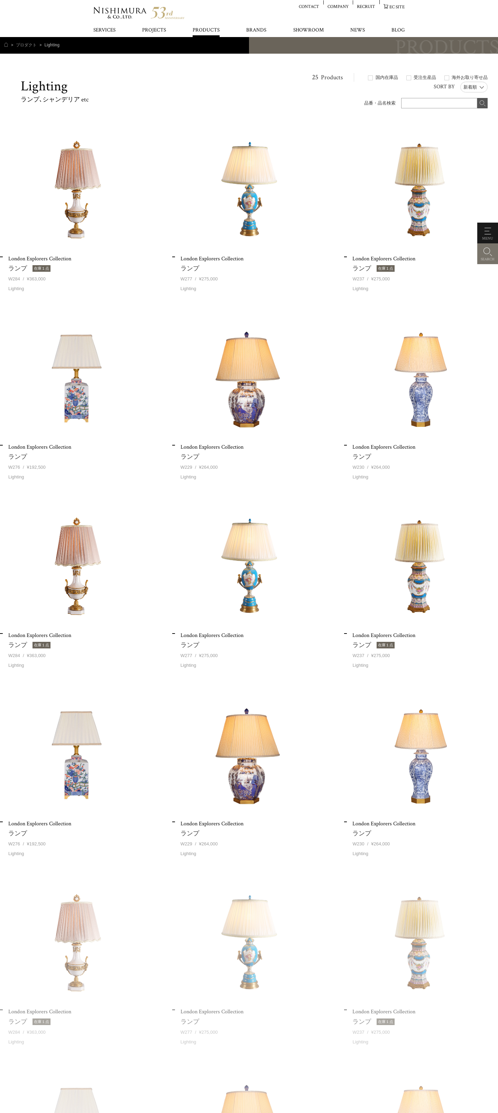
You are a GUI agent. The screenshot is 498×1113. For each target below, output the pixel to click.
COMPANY (338, 6)
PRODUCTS (206, 30)
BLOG (398, 30)
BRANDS (256, 30)
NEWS (357, 30)
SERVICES (104, 30)
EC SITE (397, 6)
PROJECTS (154, 30)
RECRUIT (366, 6)
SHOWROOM (308, 30)
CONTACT (309, 6)
